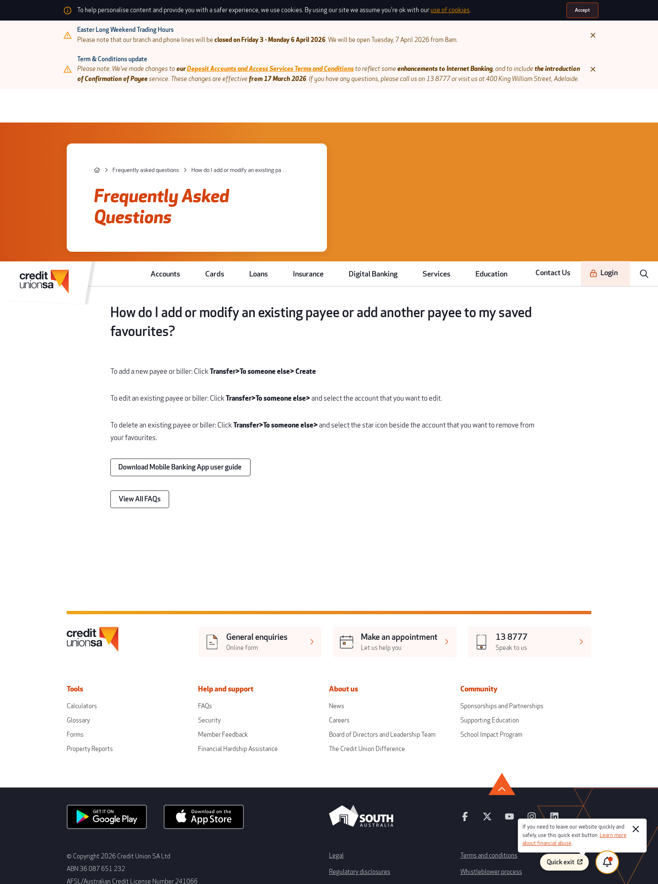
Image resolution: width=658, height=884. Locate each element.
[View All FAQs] (170, 434)
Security (228, 621)
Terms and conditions (464, 734)
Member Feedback (240, 633)
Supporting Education (464, 621)
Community (460, 595)
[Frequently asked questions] (172, 158)
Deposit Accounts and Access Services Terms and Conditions (288, 63)
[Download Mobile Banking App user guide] (204, 407)
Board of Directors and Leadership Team (376, 633)
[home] (133, 157)
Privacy (337, 775)
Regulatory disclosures (355, 748)
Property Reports (128, 644)
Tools (120, 595)
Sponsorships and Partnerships (475, 609)
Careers (338, 621)
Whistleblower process (466, 748)
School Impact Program (466, 633)
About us (346, 595)
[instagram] (500, 704)
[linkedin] (518, 704)
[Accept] (540, 10)
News (335, 609)
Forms (115, 633)
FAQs (225, 609)
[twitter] (462, 704)
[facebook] (443, 704)
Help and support (247, 595)
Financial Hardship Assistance (253, 644)
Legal (335, 734)
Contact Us (565, 103)
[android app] (142, 704)
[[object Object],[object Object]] (271, 554)
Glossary (118, 621)
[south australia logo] (361, 712)
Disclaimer (451, 762)
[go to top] (537, 673)
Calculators (121, 609)
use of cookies (446, 10)
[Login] (609, 103)
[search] (646, 103)
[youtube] (481, 704)
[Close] (550, 33)
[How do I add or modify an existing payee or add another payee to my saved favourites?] (251, 158)
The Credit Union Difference (362, 644)
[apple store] (224, 704)
